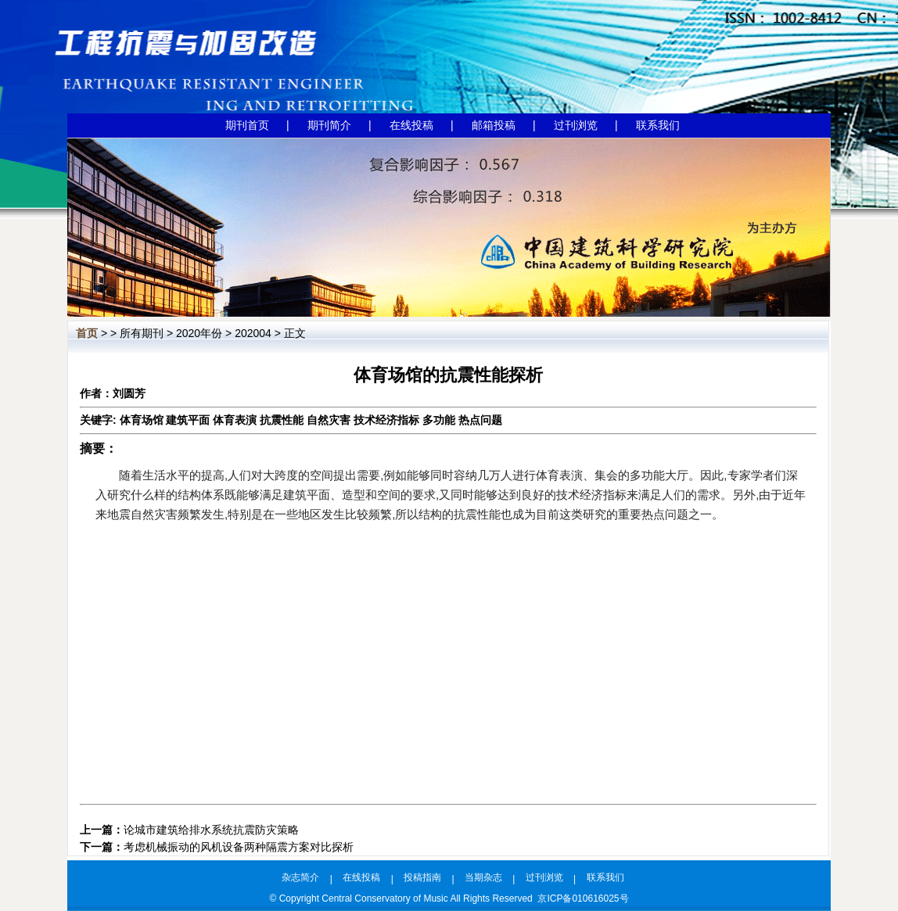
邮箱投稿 (493, 125)
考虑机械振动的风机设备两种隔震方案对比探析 (239, 847)
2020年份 (199, 333)
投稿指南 (422, 877)
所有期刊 (141, 333)
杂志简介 (300, 877)
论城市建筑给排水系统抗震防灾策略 (211, 829)
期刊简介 (329, 125)
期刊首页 (247, 125)
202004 (253, 333)
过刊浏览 (576, 125)
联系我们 (658, 125)
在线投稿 (411, 125)
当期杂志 (483, 877)
